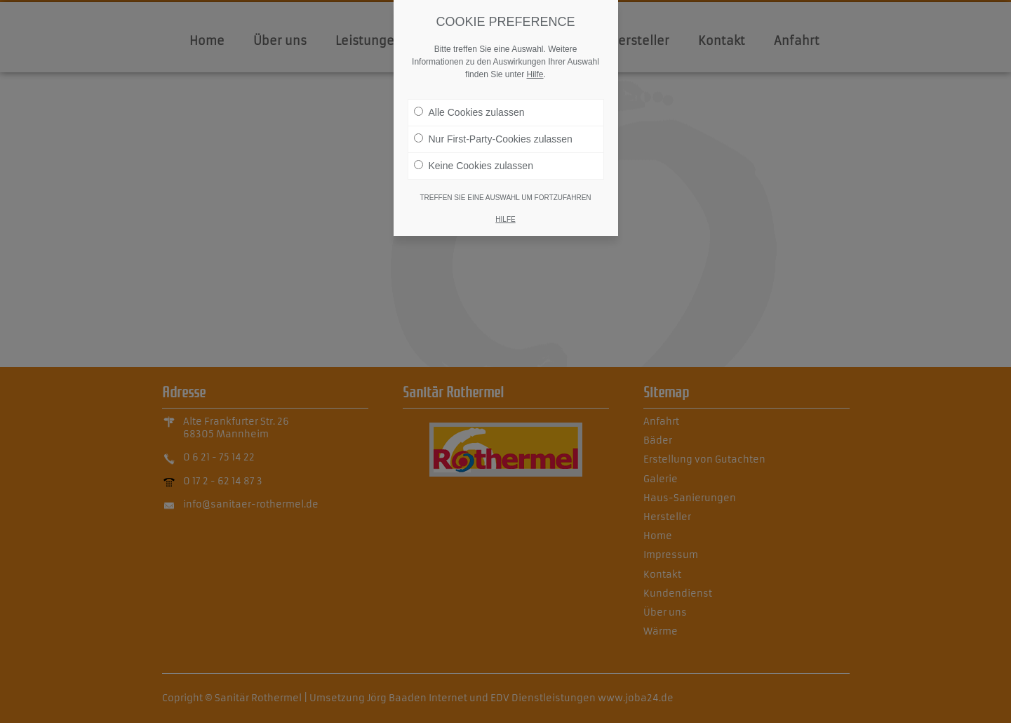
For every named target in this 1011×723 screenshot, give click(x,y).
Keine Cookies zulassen (473, 162)
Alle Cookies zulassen (469, 109)
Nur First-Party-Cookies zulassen (493, 136)
